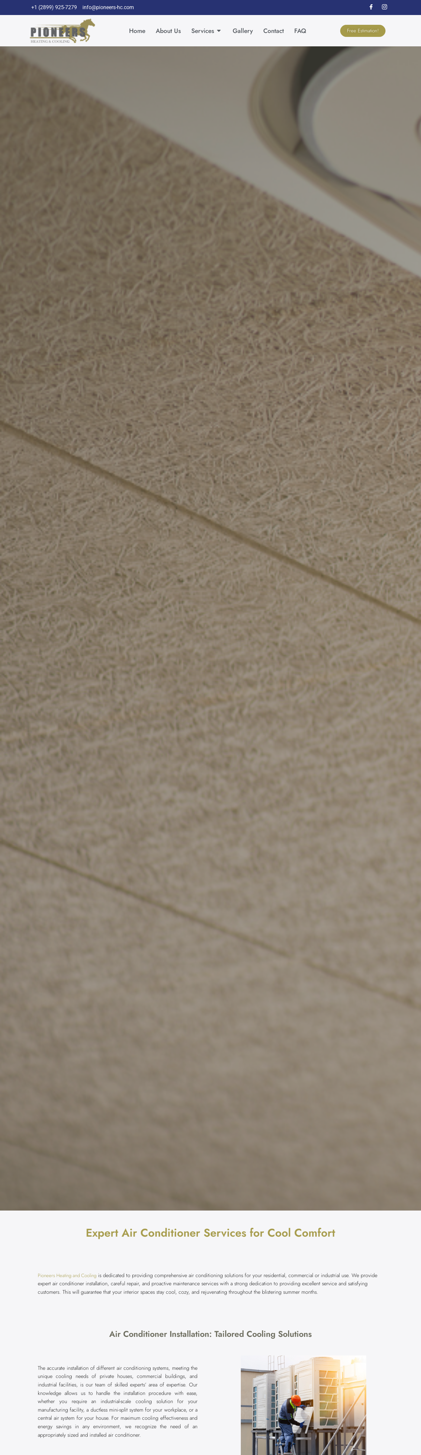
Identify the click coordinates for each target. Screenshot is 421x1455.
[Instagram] (384, 7)
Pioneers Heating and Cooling (70, 1275)
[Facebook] (371, 7)
